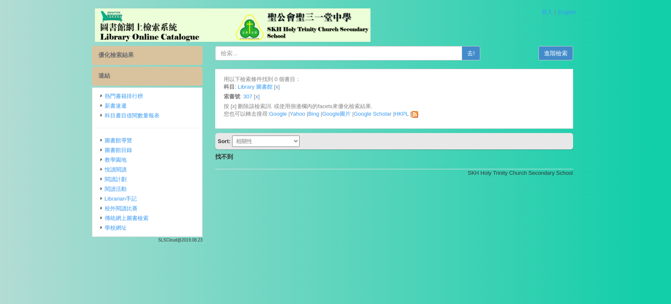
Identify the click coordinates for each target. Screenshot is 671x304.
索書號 (232, 96)
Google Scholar (373, 114)
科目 (229, 87)
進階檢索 (556, 53)
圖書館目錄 (118, 150)
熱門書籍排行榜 (124, 96)
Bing (313, 114)
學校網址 (116, 228)
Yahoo (298, 114)
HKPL (402, 114)
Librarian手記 (121, 198)
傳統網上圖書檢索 (127, 218)
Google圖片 (336, 114)
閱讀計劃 (116, 179)
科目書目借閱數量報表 (132, 115)
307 (247, 96)
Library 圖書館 (255, 87)
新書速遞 (116, 106)
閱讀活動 (116, 189)
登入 (546, 12)
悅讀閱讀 (116, 169)
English (567, 12)
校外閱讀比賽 (121, 208)
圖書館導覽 (118, 140)
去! (471, 53)
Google (278, 114)
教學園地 (116, 160)
